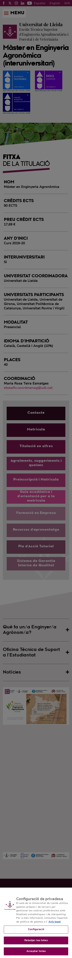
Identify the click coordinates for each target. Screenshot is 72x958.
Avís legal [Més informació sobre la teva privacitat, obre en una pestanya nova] (54, 924)
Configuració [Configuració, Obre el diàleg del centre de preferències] (36, 932)
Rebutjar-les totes (35, 943)
